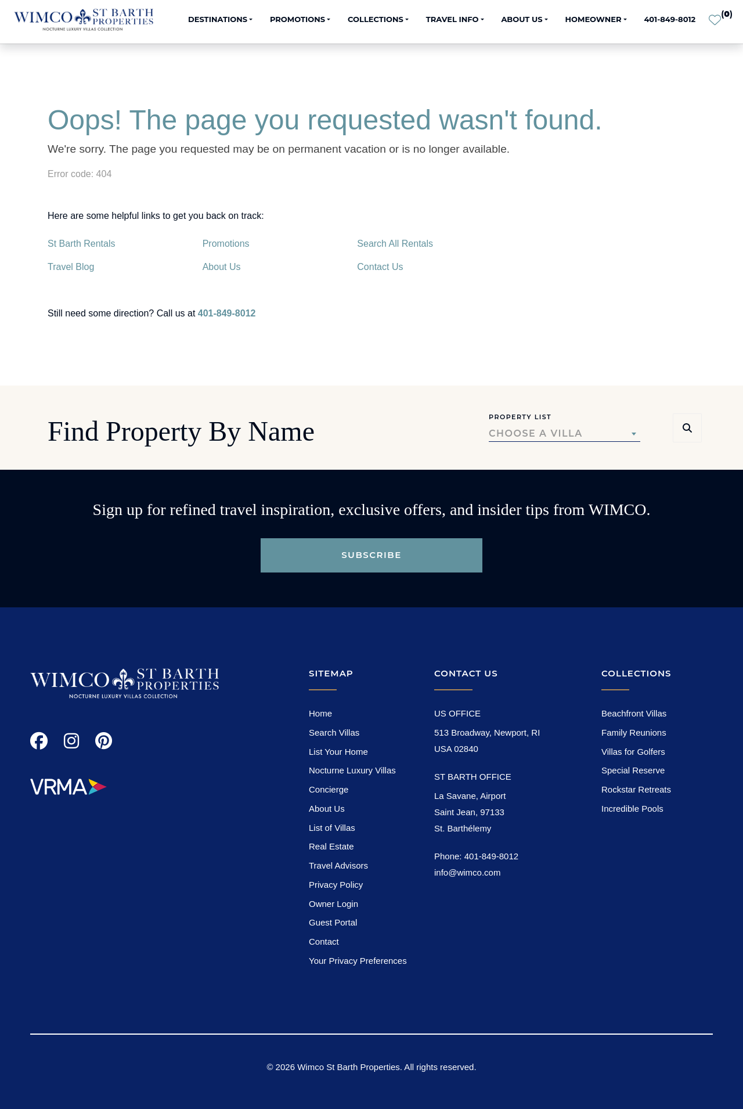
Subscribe (371, 554)
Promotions (226, 244)
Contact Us (380, 267)
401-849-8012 (669, 19)
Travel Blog (71, 267)
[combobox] (564, 434)
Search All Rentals (395, 244)
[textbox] (564, 434)
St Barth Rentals (82, 244)
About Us (222, 267)
